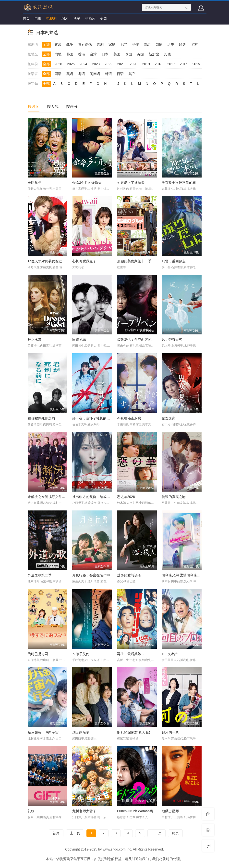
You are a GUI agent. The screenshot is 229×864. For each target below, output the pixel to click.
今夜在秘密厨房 (129, 418)
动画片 (90, 18)
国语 (58, 74)
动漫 (76, 18)
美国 (116, 54)
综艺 (64, 18)
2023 (96, 64)
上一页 (75, 833)
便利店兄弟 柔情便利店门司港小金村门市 (193, 575)
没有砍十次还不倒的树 (179, 183)
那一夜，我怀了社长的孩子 (92, 418)
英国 (140, 54)
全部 (46, 44)
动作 (135, 44)
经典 (182, 44)
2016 (183, 64)
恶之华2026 (126, 497)
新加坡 (154, 54)
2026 (58, 64)
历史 (170, 44)
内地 (58, 54)
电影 (38, 18)
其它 (132, 74)
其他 (167, 54)
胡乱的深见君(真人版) (133, 732)
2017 (171, 64)
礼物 (31, 811)
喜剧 (100, 44)
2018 (158, 64)
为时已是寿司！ (40, 654)
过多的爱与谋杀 (129, 575)
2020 (133, 64)
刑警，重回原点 (174, 261)
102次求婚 (170, 654)
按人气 (53, 106)
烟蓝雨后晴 (80, 732)
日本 (105, 54)
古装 (58, 44)
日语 (120, 74)
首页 (26, 18)
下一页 (156, 833)
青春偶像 (85, 44)
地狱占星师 (170, 811)
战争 (69, 44)
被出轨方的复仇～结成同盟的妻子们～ (101, 497)
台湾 (93, 54)
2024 (83, 64)
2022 (108, 64)
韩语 (108, 74)
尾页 (175, 833)
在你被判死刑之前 (41, 418)
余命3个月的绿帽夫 (87, 183)
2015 (196, 64)
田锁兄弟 (79, 340)
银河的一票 (170, 732)
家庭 (111, 44)
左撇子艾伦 (80, 654)
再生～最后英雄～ (131, 654)
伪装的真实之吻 (174, 497)
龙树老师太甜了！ (86, 811)
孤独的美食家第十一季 (134, 261)
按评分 (72, 106)
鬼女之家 (168, 418)
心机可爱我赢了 (84, 261)
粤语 (81, 74)
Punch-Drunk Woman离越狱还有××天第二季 (151, 811)
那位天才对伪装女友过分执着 (50, 261)
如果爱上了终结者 (131, 183)
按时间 (33, 106)
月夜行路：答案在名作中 (91, 575)
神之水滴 (34, 340)
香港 (81, 54)
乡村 (194, 44)
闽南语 (95, 74)
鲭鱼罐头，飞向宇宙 (43, 732)
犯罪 (123, 44)
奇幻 (147, 44)
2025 (71, 64)
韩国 (69, 54)
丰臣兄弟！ (36, 183)
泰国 (128, 54)
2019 (146, 64)
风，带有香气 (172, 340)
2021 (121, 64)
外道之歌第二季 (40, 575)
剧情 (159, 44)
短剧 (103, 18)
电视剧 (51, 18)
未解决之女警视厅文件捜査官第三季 (55, 497)
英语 (69, 74)
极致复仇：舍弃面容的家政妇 (139, 340)
